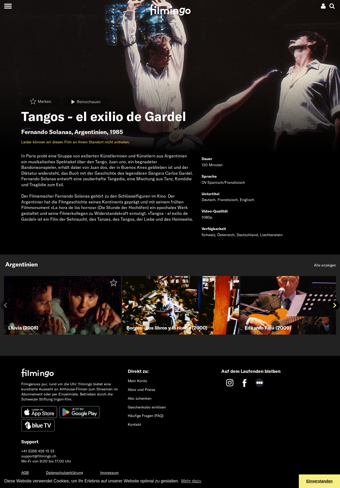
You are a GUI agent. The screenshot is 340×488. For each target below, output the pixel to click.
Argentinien (90, 132)
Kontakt (134, 424)
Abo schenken (139, 398)
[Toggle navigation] (8, 6)
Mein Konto (137, 380)
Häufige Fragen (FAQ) (145, 415)
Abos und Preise (141, 389)
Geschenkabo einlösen (147, 407)
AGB (25, 472)
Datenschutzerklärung (64, 472)
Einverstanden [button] (319, 481)
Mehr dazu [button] (191, 481)
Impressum (109, 472)
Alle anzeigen (325, 265)
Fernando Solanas (46, 132)
